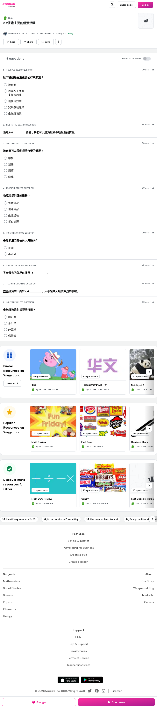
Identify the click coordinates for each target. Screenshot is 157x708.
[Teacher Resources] (78, 665)
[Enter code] (126, 5)
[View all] (12, 383)
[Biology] (7, 616)
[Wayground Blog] (143, 588)
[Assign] (39, 702)
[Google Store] (92, 680)
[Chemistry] (9, 609)
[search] (112, 5)
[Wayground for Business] (78, 547)
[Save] (46, 42)
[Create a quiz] (78, 554)
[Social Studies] (12, 588)
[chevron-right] (149, 372)
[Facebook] (97, 691)
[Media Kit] (148, 595)
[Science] (8, 595)
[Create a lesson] (78, 561)
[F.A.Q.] (78, 637)
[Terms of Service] (78, 658)
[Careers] (149, 602)
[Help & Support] (78, 644)
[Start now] (116, 702)
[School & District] (78, 540)
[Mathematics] (11, 581)
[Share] (28, 42)
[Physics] (7, 602)
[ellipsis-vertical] (58, 42)
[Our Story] (147, 581)
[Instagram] (103, 691)
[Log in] (145, 5)
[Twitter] (90, 691)
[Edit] (11, 42)
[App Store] (68, 680)
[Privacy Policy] (78, 651)
